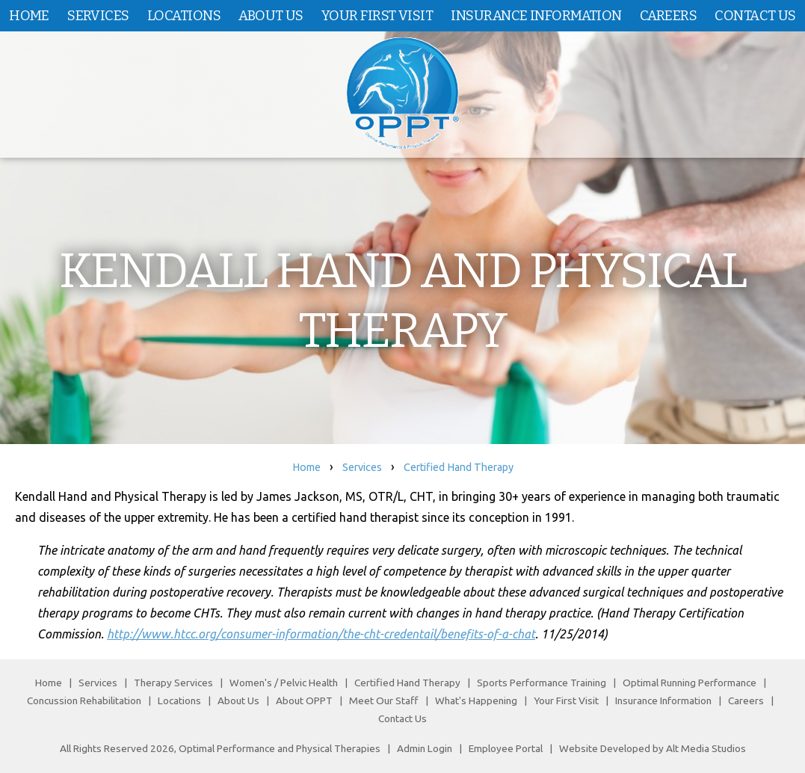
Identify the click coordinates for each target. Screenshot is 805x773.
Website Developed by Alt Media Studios (652, 748)
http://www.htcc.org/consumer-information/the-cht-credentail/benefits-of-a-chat (321, 634)
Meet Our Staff (384, 700)
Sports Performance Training (541, 683)
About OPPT (304, 700)
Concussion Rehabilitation (84, 700)
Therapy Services (173, 683)
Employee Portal (506, 748)
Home (29, 15)
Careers (668, 15)
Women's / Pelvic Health (284, 683)
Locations (183, 15)
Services (98, 15)
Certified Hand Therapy (458, 467)
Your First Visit (377, 15)
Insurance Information (536, 15)
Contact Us (755, 15)
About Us (270, 15)
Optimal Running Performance (689, 683)
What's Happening (476, 700)
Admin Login (424, 748)
